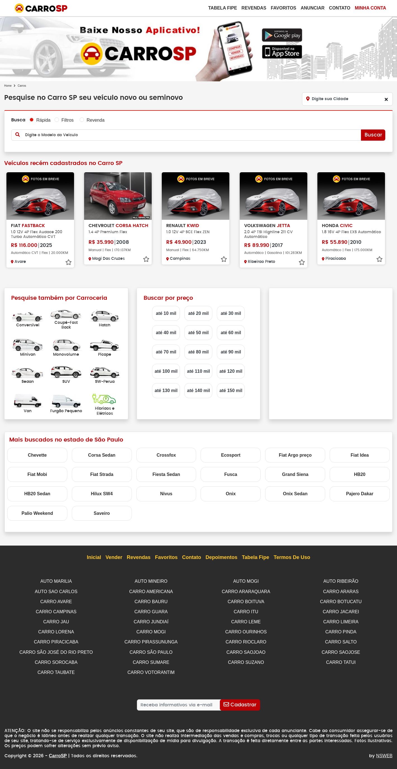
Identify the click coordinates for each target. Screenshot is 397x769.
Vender (114, 557)
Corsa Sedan (101, 455)
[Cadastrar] (240, 702)
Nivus (166, 493)
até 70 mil (166, 352)
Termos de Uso (292, 557)
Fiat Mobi (37, 474)
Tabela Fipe (222, 8)
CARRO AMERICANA (151, 591)
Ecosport (230, 455)
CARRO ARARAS (341, 591)
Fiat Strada (101, 474)
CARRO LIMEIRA (340, 620)
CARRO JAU (56, 620)
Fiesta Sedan (166, 474)
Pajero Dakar (360, 493)
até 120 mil (231, 371)
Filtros (67, 120)
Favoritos (283, 8)
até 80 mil (198, 352)
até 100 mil (166, 371)
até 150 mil (231, 390)
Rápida (43, 120)
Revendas (253, 8)
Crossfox (166, 455)
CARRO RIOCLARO (245, 640)
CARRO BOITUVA (246, 601)
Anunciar (312, 8)
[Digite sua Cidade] (347, 99)
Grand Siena (295, 474)
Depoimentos (221, 557)
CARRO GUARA (151, 610)
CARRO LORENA (56, 630)
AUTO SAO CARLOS (56, 591)
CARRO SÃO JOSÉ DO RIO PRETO (56, 650)
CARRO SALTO (341, 640)
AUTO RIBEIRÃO (341, 581)
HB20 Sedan (37, 493)
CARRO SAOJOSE (341, 650)
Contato (339, 8)
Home (8, 85)
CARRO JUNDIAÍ (151, 620)
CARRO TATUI (341, 660)
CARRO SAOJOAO (246, 650)
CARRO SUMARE (151, 660)
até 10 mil (166, 313)
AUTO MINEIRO (151, 581)
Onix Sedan (295, 493)
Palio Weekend (37, 513)
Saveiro (102, 513)
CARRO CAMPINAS (56, 610)
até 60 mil (231, 332)
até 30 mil (231, 313)
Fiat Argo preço (295, 455)
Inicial (94, 557)
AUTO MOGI (246, 581)
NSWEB (384, 753)
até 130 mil (166, 390)
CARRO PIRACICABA (56, 640)
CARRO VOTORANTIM (151, 669)
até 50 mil (198, 332)
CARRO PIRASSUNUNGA (151, 640)
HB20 (359, 474)
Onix (231, 493)
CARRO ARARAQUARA (246, 591)
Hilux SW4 (102, 493)
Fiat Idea (360, 455)
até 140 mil (198, 390)
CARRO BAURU (151, 601)
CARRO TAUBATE (56, 669)
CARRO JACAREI (341, 610)
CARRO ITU (246, 610)
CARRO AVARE (56, 601)
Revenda (95, 120)
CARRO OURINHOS (246, 630)
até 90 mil (231, 352)
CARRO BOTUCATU (341, 601)
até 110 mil (198, 371)
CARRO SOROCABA (56, 660)
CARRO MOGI (151, 630)
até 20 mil (198, 313)
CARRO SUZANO (246, 660)
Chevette (37, 455)
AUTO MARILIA (56, 581)
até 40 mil (166, 332)
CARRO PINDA (340, 630)
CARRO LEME (246, 620)
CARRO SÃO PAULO (151, 650)
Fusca (230, 474)
